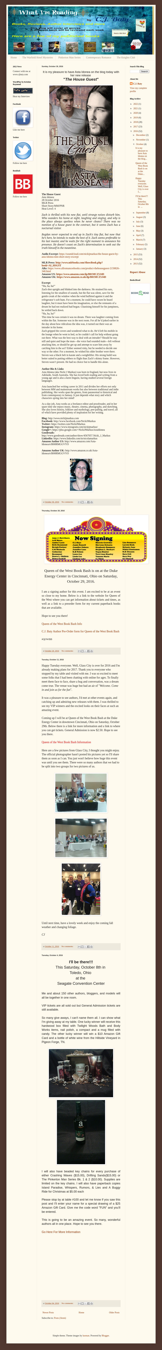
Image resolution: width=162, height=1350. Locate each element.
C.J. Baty (137, 84)
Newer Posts (48, 1312)
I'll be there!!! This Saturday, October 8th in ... (142, 201)
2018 (136, 122)
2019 (136, 117)
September (141, 212)
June (138, 226)
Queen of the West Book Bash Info (62, 623)
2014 (136, 259)
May (138, 231)
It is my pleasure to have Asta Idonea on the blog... (142, 153)
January (140, 249)
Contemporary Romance (98, 57)
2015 (136, 254)
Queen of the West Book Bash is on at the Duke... (142, 168)
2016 (136, 131)
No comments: (68, 502)
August (139, 217)
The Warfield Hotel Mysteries (37, 57)
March (139, 240)
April (138, 235)
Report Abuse (137, 272)
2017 (136, 126)
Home (14, 57)
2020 (136, 113)
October (140, 144)
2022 (136, 104)
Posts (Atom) (60, 1318)
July (138, 221)
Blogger (105, 1335)
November (141, 140)
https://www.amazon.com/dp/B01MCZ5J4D (80, 274)
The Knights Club (126, 57)
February (140, 244)
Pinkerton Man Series (69, 57)
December (141, 135)
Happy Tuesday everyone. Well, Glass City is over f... (142, 185)
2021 (136, 108)
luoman (86, 1335)
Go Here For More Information (61, 1232)
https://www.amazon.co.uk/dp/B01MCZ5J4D (81, 277)
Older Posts (114, 1312)
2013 (136, 263)
